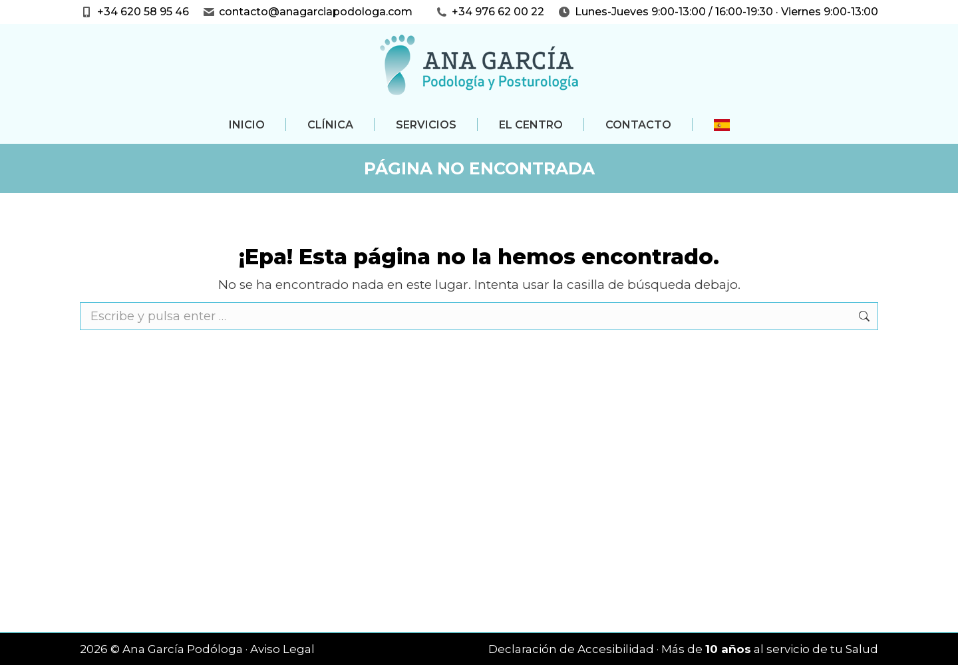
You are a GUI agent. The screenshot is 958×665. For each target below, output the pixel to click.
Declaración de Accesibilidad (571, 649)
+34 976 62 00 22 (498, 11)
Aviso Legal (282, 649)
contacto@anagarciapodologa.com (315, 11)
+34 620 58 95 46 (143, 11)
